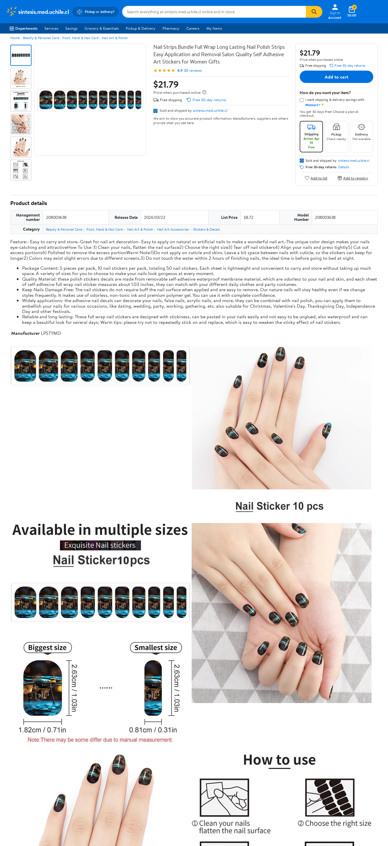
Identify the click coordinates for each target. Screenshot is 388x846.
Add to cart (336, 77)
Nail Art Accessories (173, 229)
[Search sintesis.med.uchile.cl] (214, 12)
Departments (23, 28)
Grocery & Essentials (101, 28)
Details (343, 167)
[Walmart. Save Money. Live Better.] (37, 11)
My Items (214, 28)
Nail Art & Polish (114, 37)
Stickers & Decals (206, 229)
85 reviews (193, 70)
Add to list (316, 177)
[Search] (314, 12)
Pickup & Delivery (140, 28)
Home (15, 37)
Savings (71, 28)
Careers (192, 28)
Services (51, 28)
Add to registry (352, 177)
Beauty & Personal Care (41, 37)
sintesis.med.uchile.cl (210, 110)
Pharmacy (171, 28)
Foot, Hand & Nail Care (80, 37)
